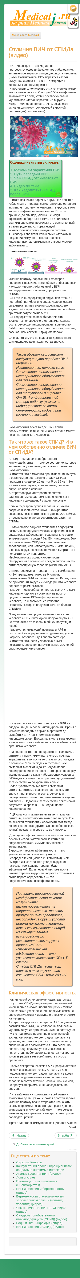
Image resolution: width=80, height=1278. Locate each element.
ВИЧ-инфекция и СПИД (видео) (40, 1226)
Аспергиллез (25, 1177)
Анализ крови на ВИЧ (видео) (38, 1173)
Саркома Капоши (29, 1162)
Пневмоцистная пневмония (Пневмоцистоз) (36, 1183)
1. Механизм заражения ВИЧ (35, 170)
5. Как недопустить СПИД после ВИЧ (32, 192)
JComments (72, 1150)
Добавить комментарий (35, 1144)
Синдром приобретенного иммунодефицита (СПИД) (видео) (41, 1217)
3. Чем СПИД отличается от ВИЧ (34, 180)
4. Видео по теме (24, 186)
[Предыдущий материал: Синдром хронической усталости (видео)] (19, 1135)
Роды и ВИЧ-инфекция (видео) (39, 1223)
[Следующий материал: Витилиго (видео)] (66, 1135)
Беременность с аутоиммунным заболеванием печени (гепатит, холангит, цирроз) (40, 1200)
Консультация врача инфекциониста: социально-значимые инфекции (44, 1168)
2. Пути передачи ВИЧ (29, 174)
